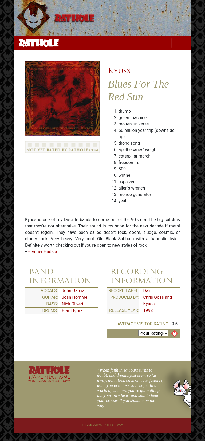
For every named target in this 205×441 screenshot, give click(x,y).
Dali (147, 290)
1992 (148, 310)
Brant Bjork (72, 310)
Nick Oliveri (72, 303)
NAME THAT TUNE (49, 378)
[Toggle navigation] (178, 43)
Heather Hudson (42, 251)
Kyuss (119, 71)
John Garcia (73, 290)
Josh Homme (75, 297)
